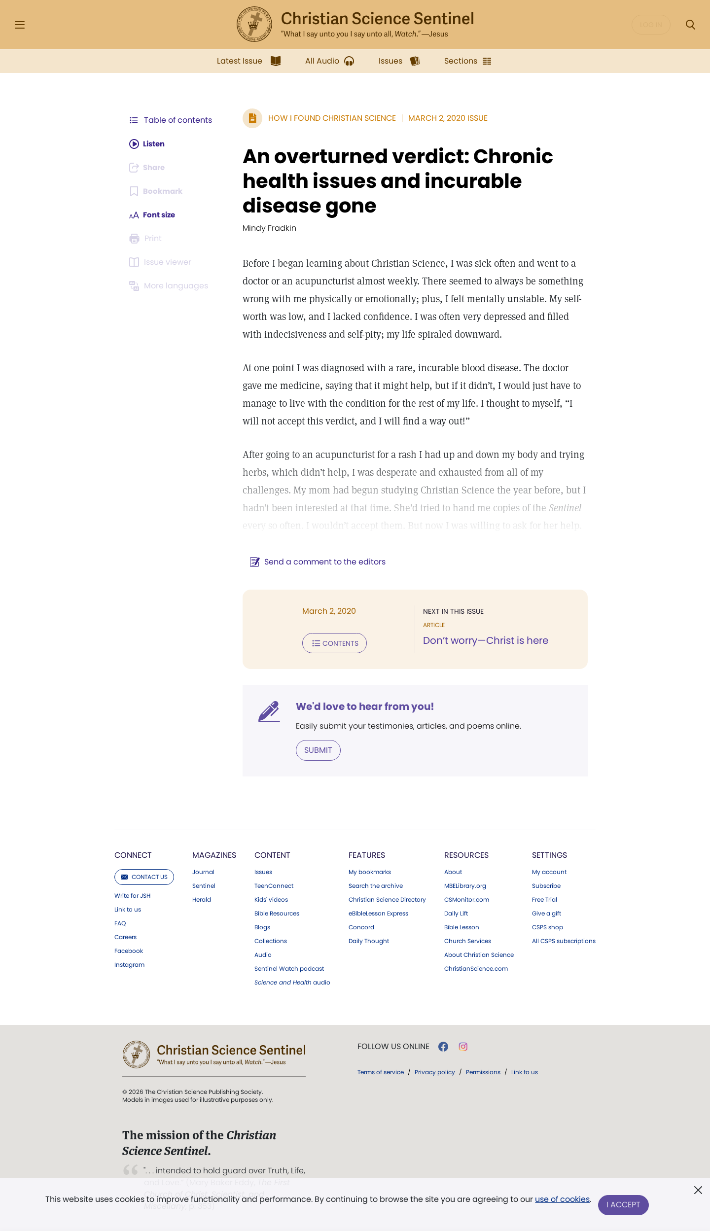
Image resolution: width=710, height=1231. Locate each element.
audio (292, 982)
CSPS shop (547, 926)
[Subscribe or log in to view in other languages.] (170, 286)
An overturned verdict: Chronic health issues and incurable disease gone (393, 181)
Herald (201, 899)
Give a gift (546, 912)
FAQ (120, 922)
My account (549, 871)
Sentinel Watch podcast (289, 968)
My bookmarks (370, 871)
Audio (263, 954)
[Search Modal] (690, 25)
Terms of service (380, 1071)
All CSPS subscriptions (564, 940)
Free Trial (544, 899)
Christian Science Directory (387, 899)
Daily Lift (456, 912)
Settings (549, 854)
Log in (651, 25)
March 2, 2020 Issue (443, 118)
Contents (330, 643)
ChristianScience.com (476, 968)
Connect (133, 854)
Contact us (144, 876)
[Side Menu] (20, 25)
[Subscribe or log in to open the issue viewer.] (161, 262)
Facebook (128, 950)
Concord (361, 926)
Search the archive (376, 885)
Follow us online (393, 1046)
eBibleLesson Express (378, 912)
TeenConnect (273, 885)
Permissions (483, 1071)
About (453, 871)
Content (272, 854)
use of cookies (561, 1201)
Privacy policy (435, 1071)
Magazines (214, 854)
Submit (313, 749)
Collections (270, 940)
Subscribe (546, 885)
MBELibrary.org (465, 885)
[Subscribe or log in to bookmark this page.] (157, 191)
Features (367, 854)
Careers (125, 936)
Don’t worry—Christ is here (483, 641)
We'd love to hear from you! (360, 706)
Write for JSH (132, 895)
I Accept (624, 1205)
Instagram (129, 964)
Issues (263, 871)
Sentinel (203, 885)
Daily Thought (369, 940)
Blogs (262, 926)
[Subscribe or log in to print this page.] (147, 238)
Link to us (127, 909)
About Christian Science (479, 954)
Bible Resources (276, 912)
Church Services (467, 940)
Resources (466, 854)
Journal (203, 871)
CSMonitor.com (466, 899)
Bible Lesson (461, 926)
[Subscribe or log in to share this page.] (149, 167)
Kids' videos (271, 899)
